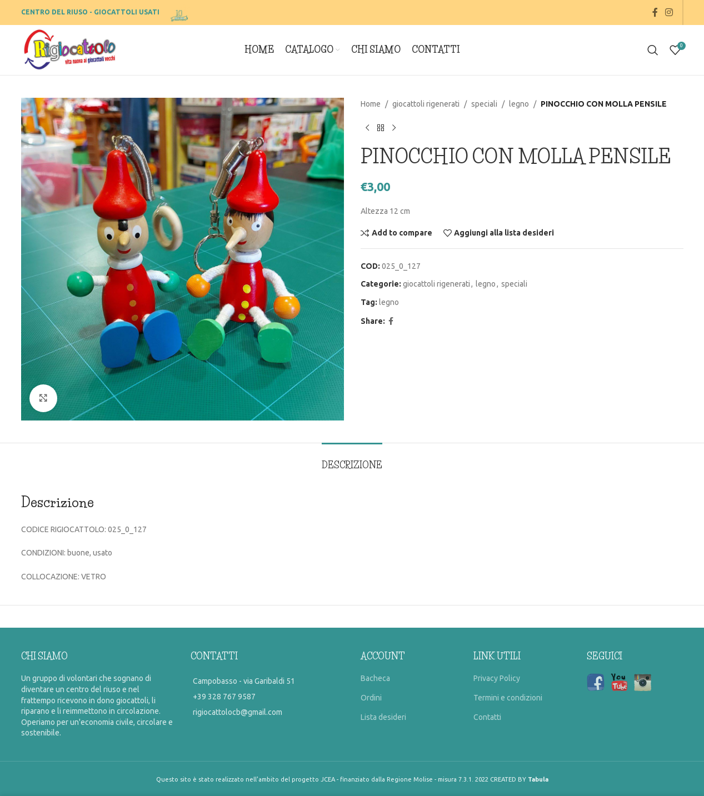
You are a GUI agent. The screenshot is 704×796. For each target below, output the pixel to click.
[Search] (653, 50)
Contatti (487, 717)
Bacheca (375, 678)
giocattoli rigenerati (426, 103)
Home (371, 103)
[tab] (352, 460)
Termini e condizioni (507, 697)
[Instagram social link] (668, 12)
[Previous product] (367, 127)
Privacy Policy (496, 678)
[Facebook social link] (654, 12)
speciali (484, 103)
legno (519, 103)
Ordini (371, 697)
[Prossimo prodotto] (394, 127)
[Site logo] (180, 11)
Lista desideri (383, 717)
